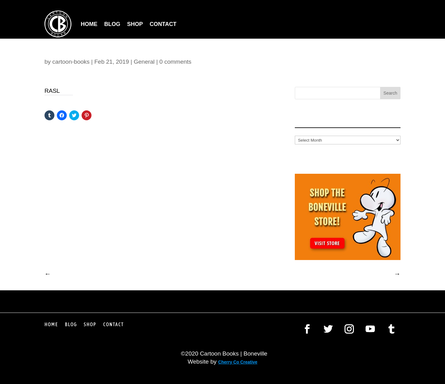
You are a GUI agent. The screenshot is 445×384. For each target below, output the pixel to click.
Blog (112, 24)
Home (89, 24)
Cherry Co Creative (237, 362)
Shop (135, 24)
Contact (163, 24)
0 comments (175, 61)
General (144, 61)
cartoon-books (70, 61)
